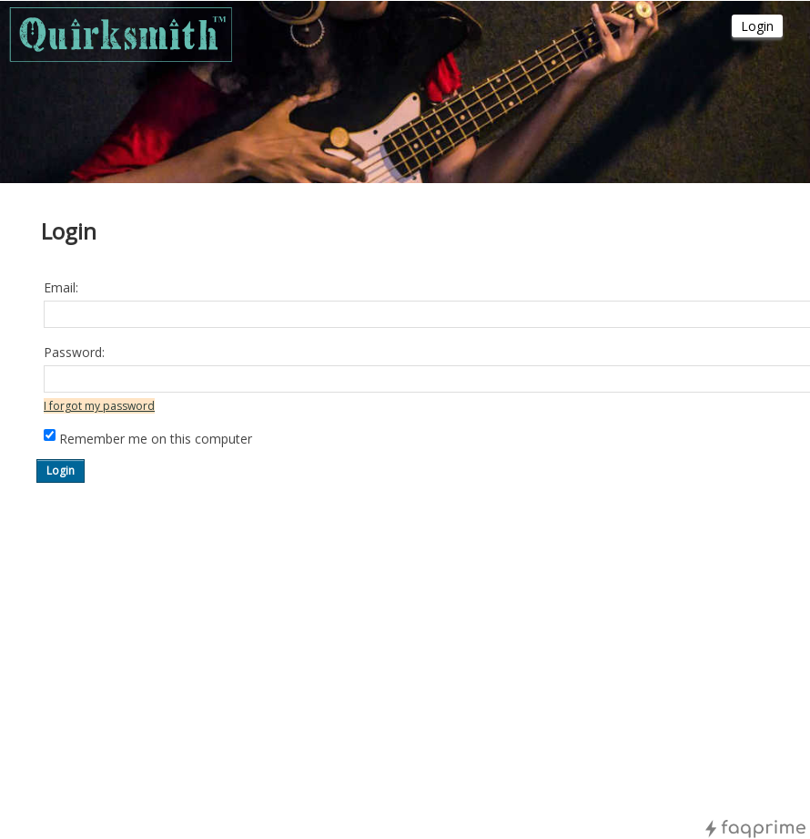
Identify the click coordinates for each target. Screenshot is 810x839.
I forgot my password (99, 406)
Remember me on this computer (155, 438)
